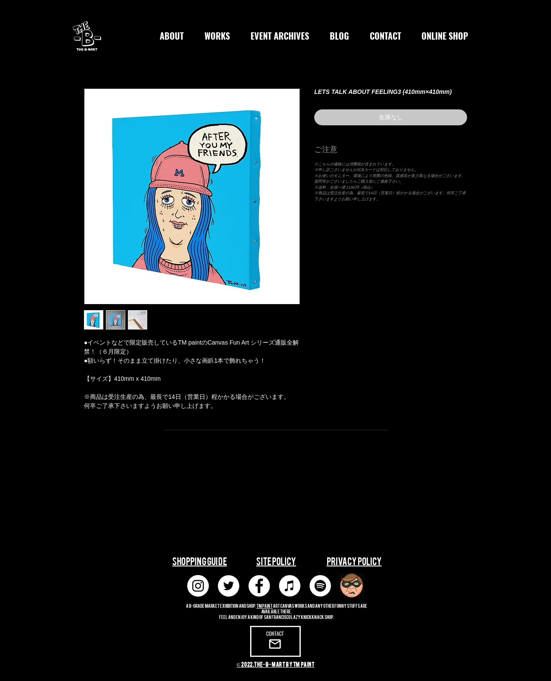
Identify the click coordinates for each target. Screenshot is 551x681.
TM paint (265, 605)
